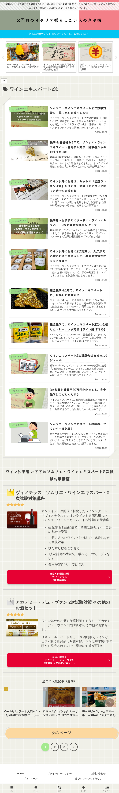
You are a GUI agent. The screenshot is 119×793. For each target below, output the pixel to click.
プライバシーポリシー (59, 776)
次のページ (61, 736)
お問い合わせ (98, 776)
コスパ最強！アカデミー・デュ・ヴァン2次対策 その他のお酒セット (59, 663)
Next (116, 57)
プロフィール (30, 781)
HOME (20, 776)
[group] (22, 706)
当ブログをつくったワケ (88, 781)
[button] (110, 706)
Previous (2, 57)
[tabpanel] (23, 57)
